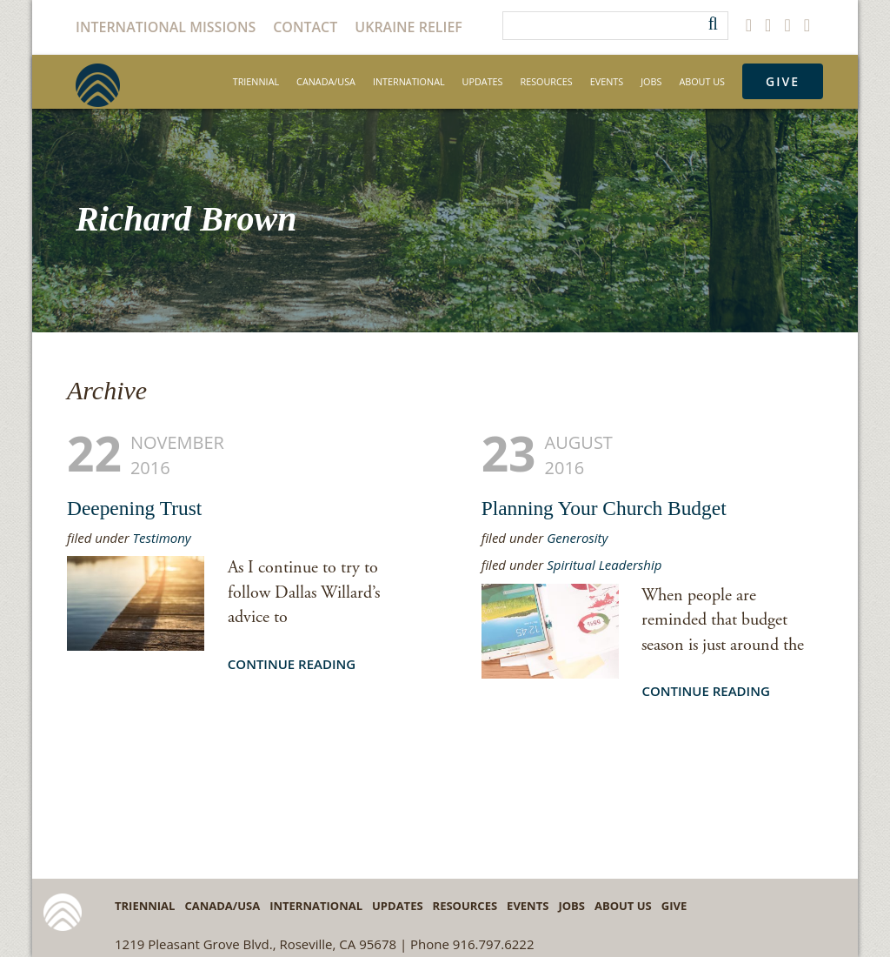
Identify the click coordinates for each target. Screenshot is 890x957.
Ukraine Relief (408, 27)
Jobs (651, 81)
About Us (702, 81)
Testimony (162, 537)
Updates (482, 81)
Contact (305, 27)
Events (606, 81)
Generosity (577, 537)
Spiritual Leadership (604, 564)
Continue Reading (291, 664)
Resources (547, 81)
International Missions (166, 27)
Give (783, 81)
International (409, 81)
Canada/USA (325, 81)
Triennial (256, 81)
